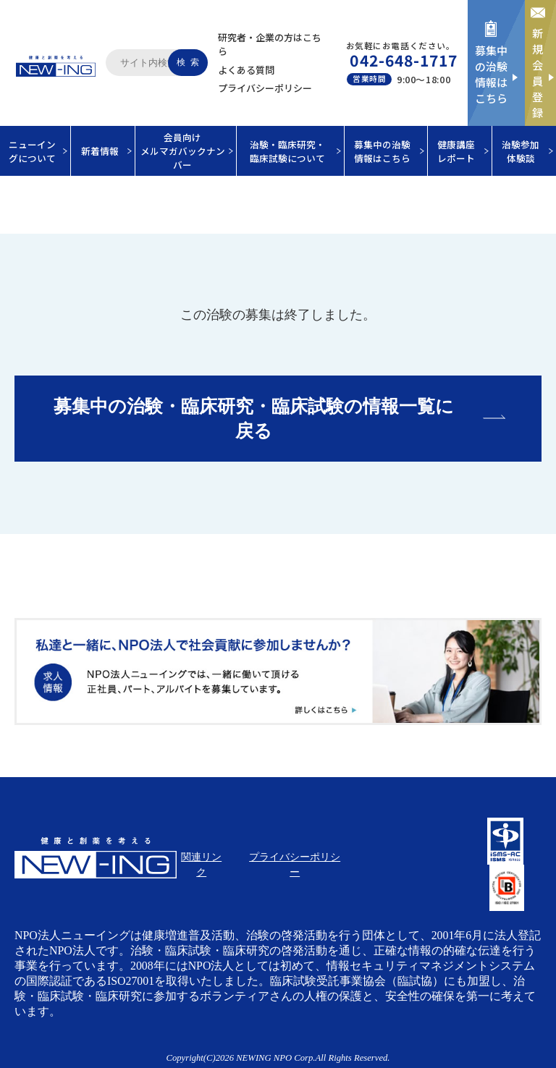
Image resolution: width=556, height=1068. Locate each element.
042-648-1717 (404, 60)
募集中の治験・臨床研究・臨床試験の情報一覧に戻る (254, 418)
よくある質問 (246, 70)
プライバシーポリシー (265, 88)
